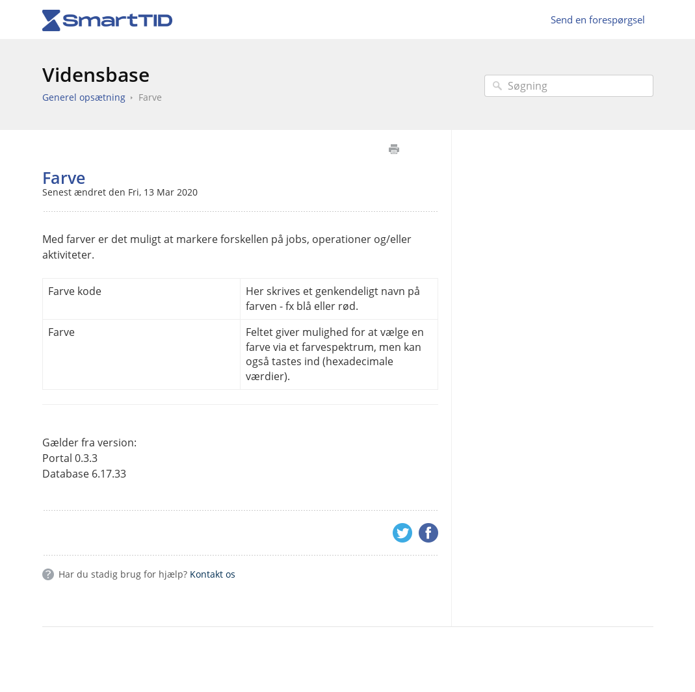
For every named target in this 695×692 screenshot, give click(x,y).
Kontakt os (212, 574)
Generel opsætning (83, 97)
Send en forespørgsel (598, 19)
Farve (150, 97)
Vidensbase (96, 74)
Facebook (428, 533)
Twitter (402, 533)
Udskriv (394, 149)
